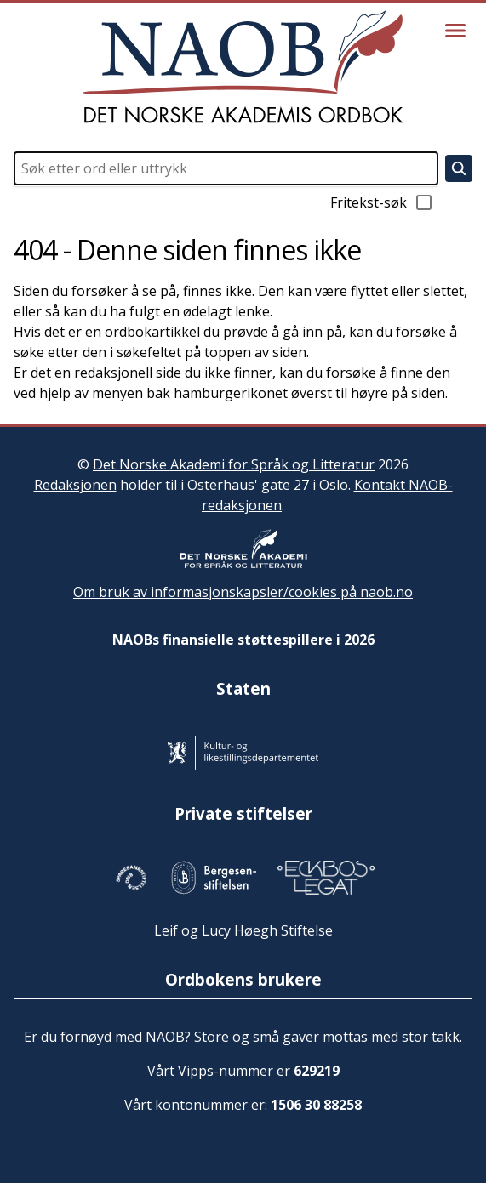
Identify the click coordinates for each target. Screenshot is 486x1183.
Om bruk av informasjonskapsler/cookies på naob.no (243, 592)
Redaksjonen (75, 484)
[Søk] (458, 168)
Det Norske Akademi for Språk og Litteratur (234, 464)
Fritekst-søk (382, 202)
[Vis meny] (455, 30)
